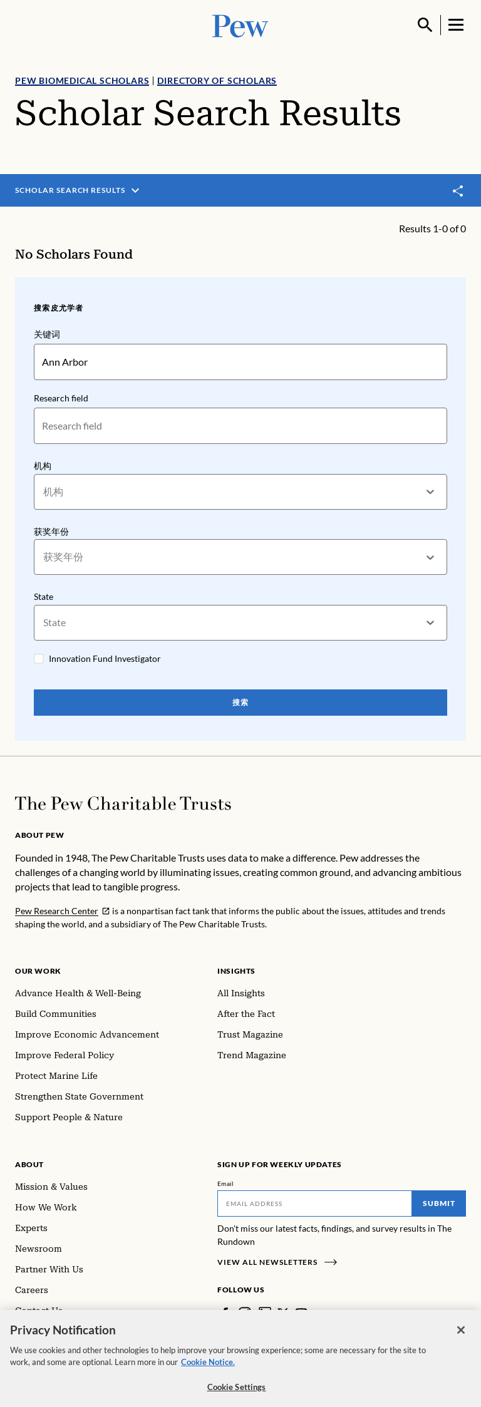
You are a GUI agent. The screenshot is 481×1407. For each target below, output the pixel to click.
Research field (61, 398)
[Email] (314, 1203)
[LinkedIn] (264, 1313)
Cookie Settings (236, 1393)
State (43, 596)
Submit (439, 1203)
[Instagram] (244, 1313)
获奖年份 (51, 531)
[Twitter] (283, 1313)
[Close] (461, 1336)
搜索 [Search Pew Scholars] (240, 702)
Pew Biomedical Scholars (82, 80)
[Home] (123, 803)
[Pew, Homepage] (240, 25)
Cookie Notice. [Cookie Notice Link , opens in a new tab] (208, 1368)
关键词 (47, 334)
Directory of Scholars (217, 80)
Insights (236, 971)
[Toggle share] (458, 190)
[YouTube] (301, 1313)
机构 (42, 465)
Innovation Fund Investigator (105, 658)
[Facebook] (224, 1313)
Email (225, 1183)
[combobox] (44, 492)
